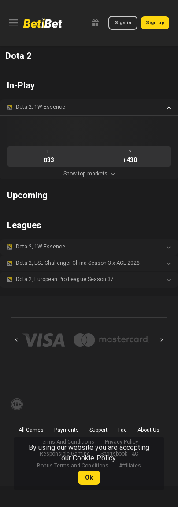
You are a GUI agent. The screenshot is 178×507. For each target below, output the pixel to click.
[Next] (161, 340)
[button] (89, 107)
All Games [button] (31, 430)
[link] (43, 23)
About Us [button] (148, 430)
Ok (89, 477)
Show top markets (88, 174)
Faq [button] (122, 430)
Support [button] (98, 430)
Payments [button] (66, 430)
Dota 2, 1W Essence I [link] (42, 107)
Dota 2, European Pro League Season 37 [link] (65, 279)
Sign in (123, 23)
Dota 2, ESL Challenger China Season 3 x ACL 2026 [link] (78, 263)
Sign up (155, 23)
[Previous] (16, 340)
